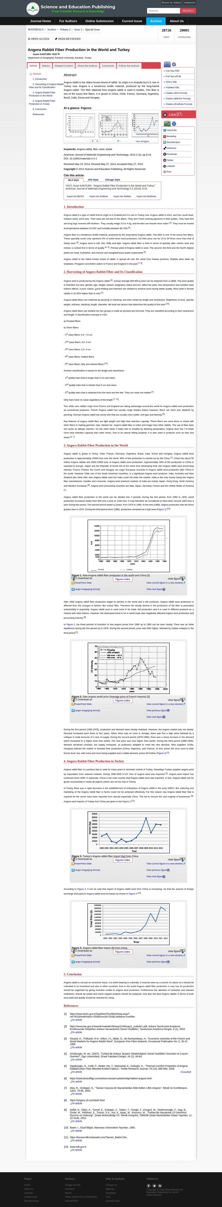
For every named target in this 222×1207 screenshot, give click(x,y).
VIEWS (166, 37)
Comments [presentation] (108, 65)
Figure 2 (70, 624)
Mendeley (169, 136)
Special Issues (31, 1201)
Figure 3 (126, 801)
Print (167, 171)
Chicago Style (112, 179)
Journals (28, 1193)
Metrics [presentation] (46, 65)
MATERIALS (36, 29)
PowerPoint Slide (82, 582)
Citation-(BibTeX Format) (178, 98)
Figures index (122, 579)
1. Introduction (40, 79)
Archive (156, 21)
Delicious (169, 148)
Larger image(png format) (86, 589)
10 (167, 304)
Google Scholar (73, 1185)
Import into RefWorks (146, 196)
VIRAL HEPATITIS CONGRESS (81, 1197)
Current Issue (132, 21)
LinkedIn (169, 166)
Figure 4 (133, 893)
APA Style (93, 179)
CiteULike (170, 130)
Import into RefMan (122, 196)
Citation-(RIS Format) (176, 93)
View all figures (142, 141)
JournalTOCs (71, 1201)
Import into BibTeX (75, 196)
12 (133, 801)
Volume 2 (65, 29)
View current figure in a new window (166, 582)
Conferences (30, 1197)
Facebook (170, 154)
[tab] (33, 66)
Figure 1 (161, 509)
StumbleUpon (171, 142)
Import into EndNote (98, 196)
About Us (177, 21)
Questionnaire (113, 1201)
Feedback (111, 1193)
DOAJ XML (171, 82)
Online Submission (99, 21)
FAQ (108, 1197)
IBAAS (68, 1193)
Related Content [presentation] (64, 65)
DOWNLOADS (184, 37)
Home (27, 1185)
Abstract (37, 74)
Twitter (168, 160)
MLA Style (73, 180)
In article (76, 1019)
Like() (175, 114)
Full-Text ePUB (173, 76)
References (38, 114)
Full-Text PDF (173, 71)
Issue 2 (78, 29)
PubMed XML (173, 87)
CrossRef (186, 1072)
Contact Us (111, 1185)
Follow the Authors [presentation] (129, 65)
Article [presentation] (33, 65)
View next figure (156, 589)
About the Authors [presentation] (87, 65)
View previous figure (158, 710)
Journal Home (40, 21)
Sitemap (110, 1189)
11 (117, 399)
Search (188, 10)
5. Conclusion (39, 109)
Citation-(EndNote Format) (179, 104)
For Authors (68, 21)
